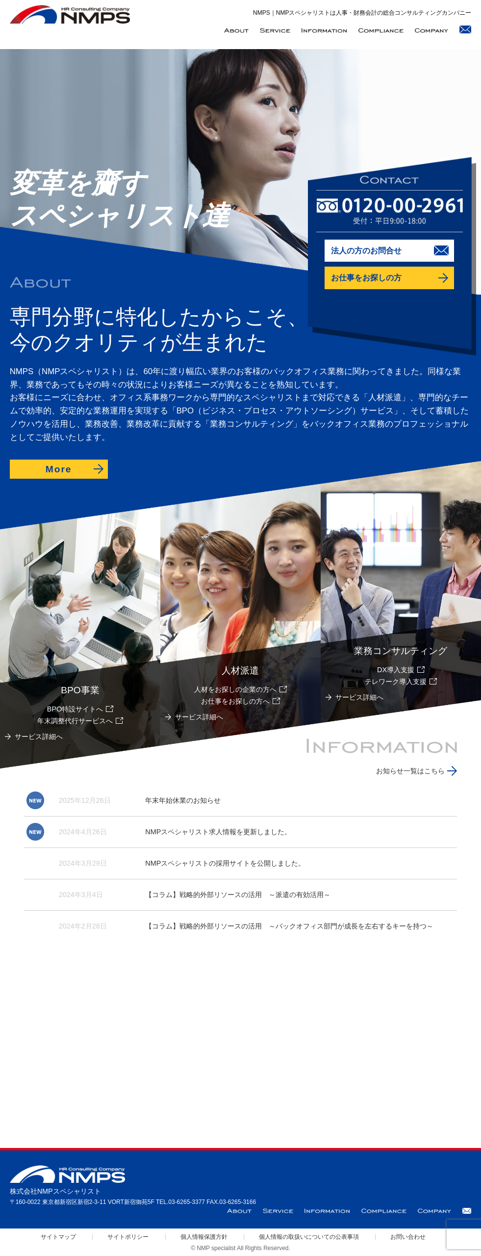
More (59, 469)
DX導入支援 (395, 670)
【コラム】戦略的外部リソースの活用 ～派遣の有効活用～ (237, 895)
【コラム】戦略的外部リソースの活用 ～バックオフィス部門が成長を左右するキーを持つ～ (289, 926)
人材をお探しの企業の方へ (235, 689)
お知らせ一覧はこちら (410, 771)
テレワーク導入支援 (396, 681)
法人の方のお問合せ (366, 250)
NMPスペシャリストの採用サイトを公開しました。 (225, 863)
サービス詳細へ (359, 697)
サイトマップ (58, 1236)
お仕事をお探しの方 (366, 277)
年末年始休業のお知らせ (183, 800)
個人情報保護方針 (204, 1236)
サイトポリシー (128, 1236)
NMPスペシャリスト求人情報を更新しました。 (218, 832)
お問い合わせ (408, 1236)
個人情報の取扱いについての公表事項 (309, 1236)
